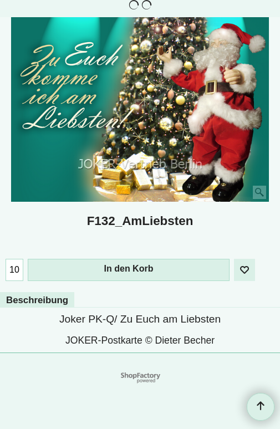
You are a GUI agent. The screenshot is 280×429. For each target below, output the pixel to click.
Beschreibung (37, 300)
